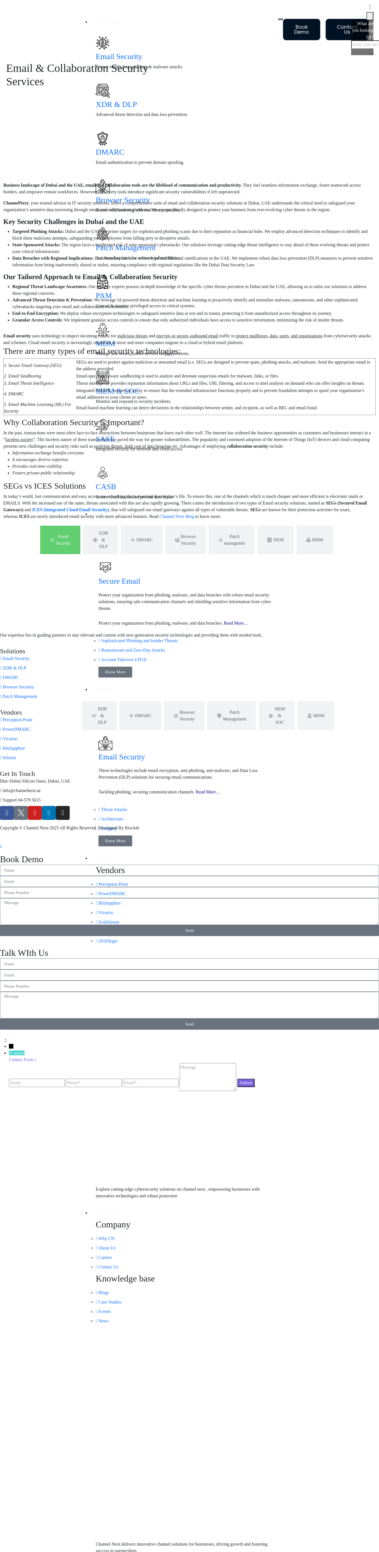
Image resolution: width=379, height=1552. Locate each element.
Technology (106, 22)
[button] (5, 1039)
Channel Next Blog (177, 516)
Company (104, 1212)
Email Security (119, 56)
